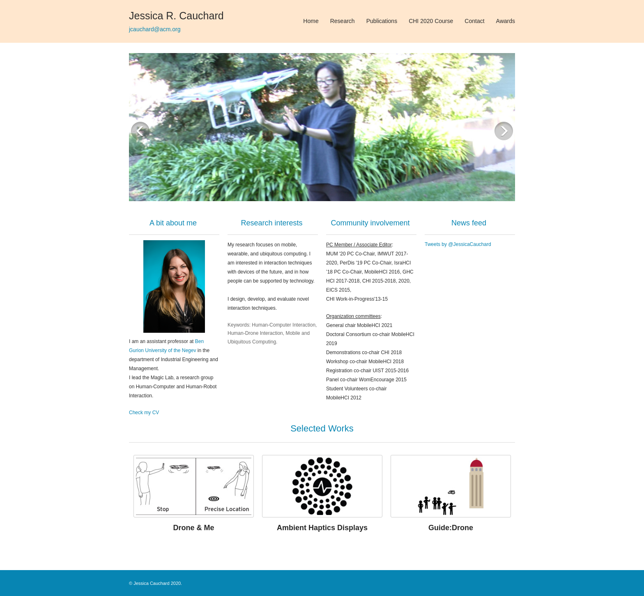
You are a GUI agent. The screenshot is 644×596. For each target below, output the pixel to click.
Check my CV (144, 412)
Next (503, 131)
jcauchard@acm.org (155, 29)
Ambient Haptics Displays (322, 528)
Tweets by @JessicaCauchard (458, 244)
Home (310, 21)
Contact (474, 21)
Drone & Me (193, 528)
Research (342, 21)
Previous (140, 131)
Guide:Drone (450, 528)
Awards (505, 21)
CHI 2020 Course (431, 21)
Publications (382, 21)
